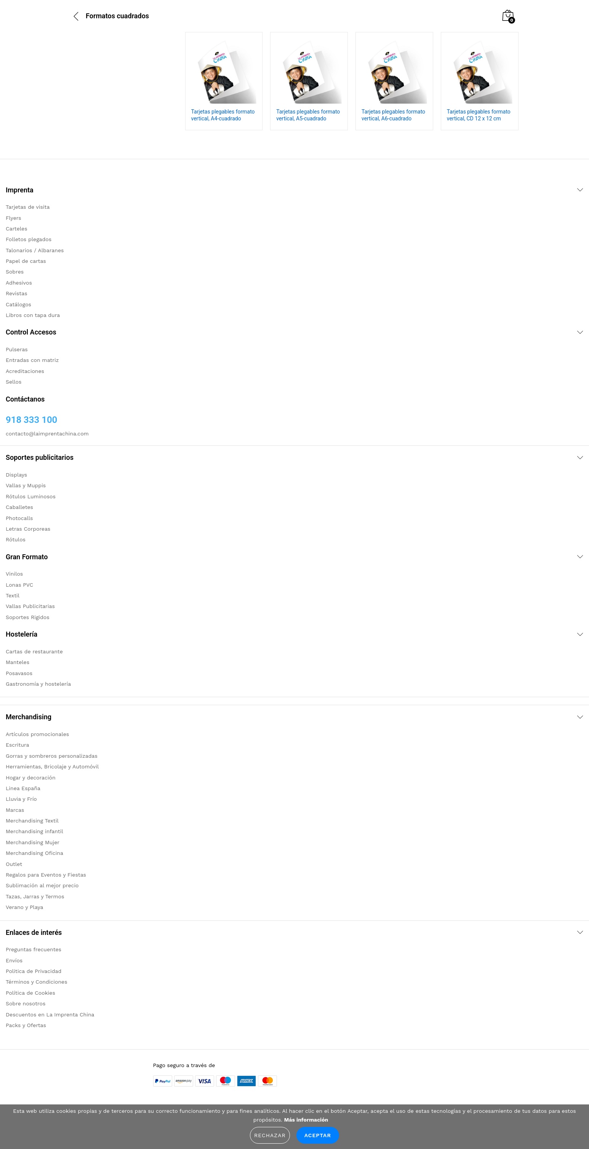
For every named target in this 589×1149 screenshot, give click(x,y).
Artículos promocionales (37, 734)
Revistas (16, 293)
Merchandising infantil (34, 831)
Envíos (14, 960)
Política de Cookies (30, 993)
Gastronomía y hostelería (38, 684)
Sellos (13, 382)
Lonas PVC (19, 585)
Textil (12, 595)
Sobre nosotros (25, 1003)
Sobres (15, 272)
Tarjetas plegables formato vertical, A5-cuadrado (308, 115)
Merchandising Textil (32, 821)
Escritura (17, 745)
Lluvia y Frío (21, 799)
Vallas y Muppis (26, 485)
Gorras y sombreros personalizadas (52, 756)
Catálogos (18, 304)
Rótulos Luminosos (31, 496)
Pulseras (17, 349)
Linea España (23, 788)
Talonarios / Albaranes (35, 250)
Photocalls (19, 518)
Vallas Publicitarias (30, 606)
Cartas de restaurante (34, 651)
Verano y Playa (24, 907)
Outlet (14, 864)
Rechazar (270, 1135)
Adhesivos (19, 283)
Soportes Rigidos (28, 617)
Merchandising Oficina (34, 853)
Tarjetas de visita (28, 207)
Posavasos (19, 673)
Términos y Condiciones (36, 982)
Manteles (17, 662)
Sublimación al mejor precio (42, 885)
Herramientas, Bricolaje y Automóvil (52, 766)
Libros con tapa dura (33, 315)
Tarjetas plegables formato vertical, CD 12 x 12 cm (479, 115)
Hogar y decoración (31, 778)
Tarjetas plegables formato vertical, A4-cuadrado (223, 115)
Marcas (15, 810)
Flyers (13, 218)
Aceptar (317, 1135)
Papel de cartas (26, 261)
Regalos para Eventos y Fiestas (46, 875)
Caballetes (19, 507)
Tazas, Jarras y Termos (35, 896)
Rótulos (16, 539)
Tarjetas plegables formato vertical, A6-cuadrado (393, 115)
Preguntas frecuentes (33, 949)
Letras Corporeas (28, 529)
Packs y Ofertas (26, 1025)
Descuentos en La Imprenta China (50, 1014)
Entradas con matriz (32, 360)
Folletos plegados (28, 239)
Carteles (16, 229)
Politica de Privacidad (33, 971)
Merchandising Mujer (32, 842)
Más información (306, 1120)
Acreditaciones (25, 371)
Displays (16, 475)
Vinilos (14, 574)
